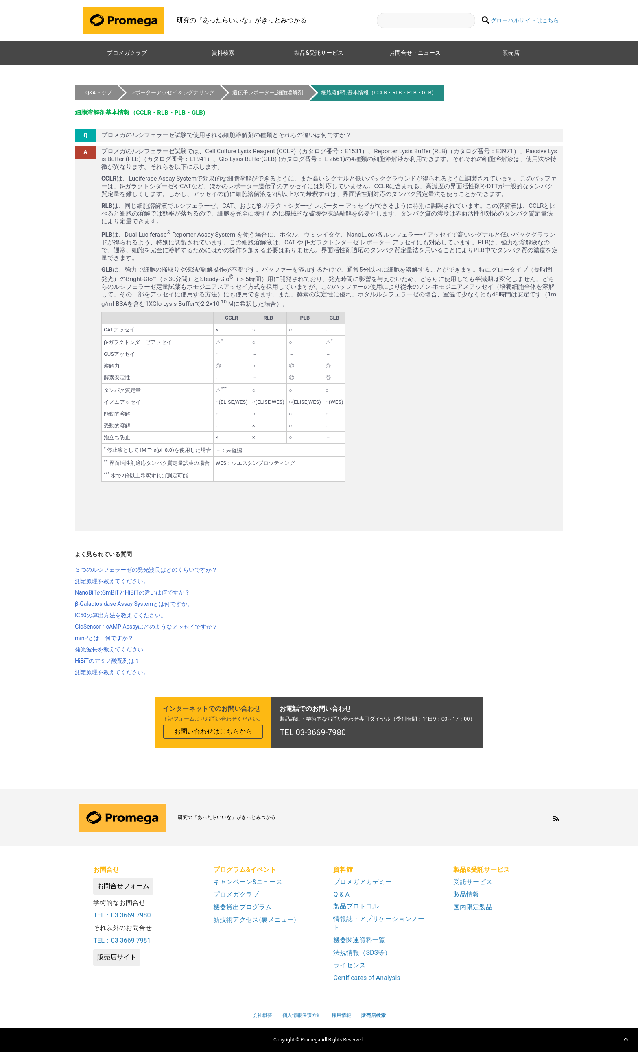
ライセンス (349, 965)
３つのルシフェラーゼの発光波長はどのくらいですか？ (146, 569)
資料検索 (223, 53)
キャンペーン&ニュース (247, 882)
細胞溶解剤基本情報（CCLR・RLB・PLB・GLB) (377, 92)
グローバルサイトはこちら (525, 20)
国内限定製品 (472, 907)
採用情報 (341, 1015)
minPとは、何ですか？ (104, 638)
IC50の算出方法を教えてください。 (120, 615)
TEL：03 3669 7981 (122, 940)
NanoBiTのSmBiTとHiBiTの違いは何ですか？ (132, 592)
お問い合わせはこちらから (213, 731)
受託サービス (472, 882)
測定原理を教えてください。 (112, 581)
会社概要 (262, 1015)
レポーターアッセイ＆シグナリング (172, 92)
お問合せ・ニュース (415, 53)
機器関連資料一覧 (359, 940)
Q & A (341, 894)
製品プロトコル (356, 906)
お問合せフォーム (123, 886)
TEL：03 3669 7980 (122, 915)
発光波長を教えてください (109, 649)
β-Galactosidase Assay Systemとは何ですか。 (134, 604)
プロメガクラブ (127, 53)
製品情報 (466, 894)
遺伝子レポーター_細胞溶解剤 (268, 92)
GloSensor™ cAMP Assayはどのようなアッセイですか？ (146, 626)
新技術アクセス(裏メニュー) (254, 919)
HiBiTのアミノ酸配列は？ (107, 661)
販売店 (511, 53)
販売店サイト (116, 957)
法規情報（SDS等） (362, 952)
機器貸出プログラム (242, 907)
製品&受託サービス (321, 53)
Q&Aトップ (98, 92)
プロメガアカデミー (362, 882)
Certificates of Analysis (366, 978)
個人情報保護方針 (301, 1015)
